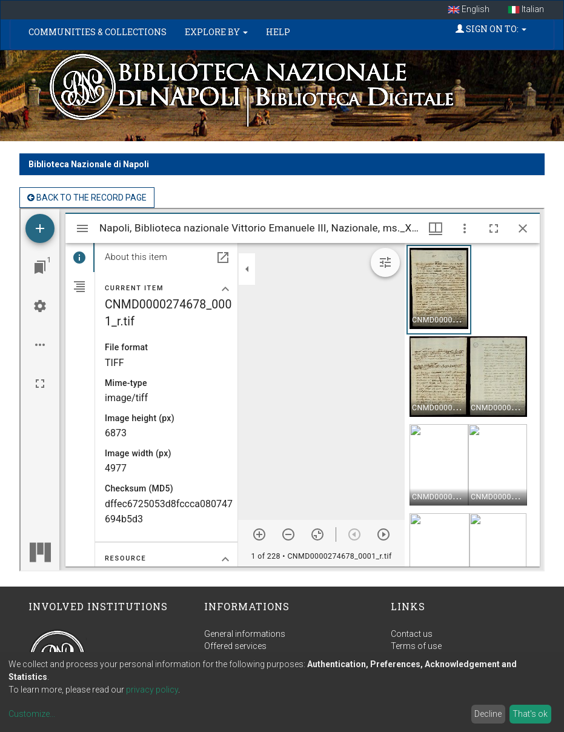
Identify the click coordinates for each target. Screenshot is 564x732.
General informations (244, 634)
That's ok (530, 714)
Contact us (412, 634)
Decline (488, 714)
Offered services (235, 646)
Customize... (31, 714)
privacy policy (152, 689)
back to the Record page (87, 197)
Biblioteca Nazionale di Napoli (88, 164)
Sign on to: (491, 29)
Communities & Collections (97, 32)
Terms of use (416, 646)
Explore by (216, 32)
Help (278, 32)
